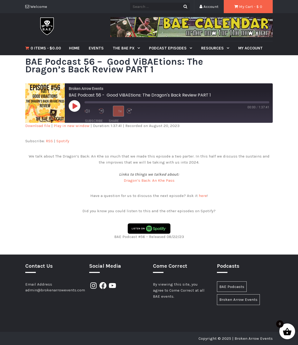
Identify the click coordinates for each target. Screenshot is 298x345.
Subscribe (94, 121)
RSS (49, 141)
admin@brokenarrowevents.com (55, 290)
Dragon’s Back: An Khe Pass (149, 180)
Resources (213, 48)
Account (209, 6)
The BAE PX (124, 48)
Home (74, 48)
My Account (250, 48)
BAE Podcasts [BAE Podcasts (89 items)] (231, 286)
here (203, 195)
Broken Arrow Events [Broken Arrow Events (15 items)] (238, 299)
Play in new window (72, 125)
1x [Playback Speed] (120, 111)
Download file (37, 125)
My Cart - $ (248, 6)
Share (114, 121)
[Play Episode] (74, 106)
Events (96, 48)
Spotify (62, 141)
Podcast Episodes (168, 48)
